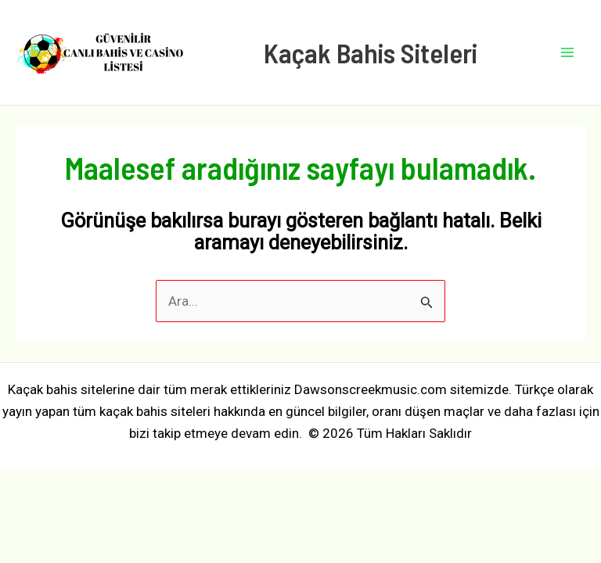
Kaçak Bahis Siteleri (370, 52)
